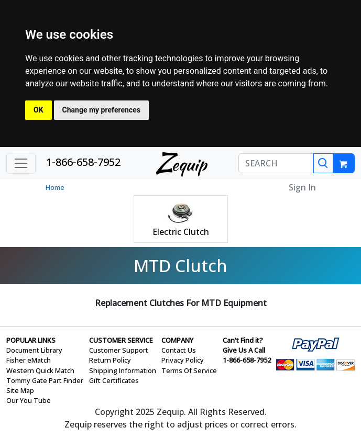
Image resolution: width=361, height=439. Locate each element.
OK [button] (38, 110)
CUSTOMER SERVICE (121, 340)
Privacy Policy (182, 360)
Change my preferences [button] (101, 110)
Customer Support (118, 350)
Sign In (302, 187)
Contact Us (178, 350)
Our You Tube (28, 400)
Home (55, 187)
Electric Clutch (180, 232)
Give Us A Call (244, 350)
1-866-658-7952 (83, 162)
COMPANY (177, 340)
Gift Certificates (114, 380)
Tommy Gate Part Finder (44, 380)
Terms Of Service (189, 370)
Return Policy (110, 360)
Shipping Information (122, 370)
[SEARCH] (276, 163)
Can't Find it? (243, 340)
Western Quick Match (40, 370)
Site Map (20, 390)
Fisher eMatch (28, 360)
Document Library (34, 350)
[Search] (323, 163)
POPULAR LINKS (31, 340)
